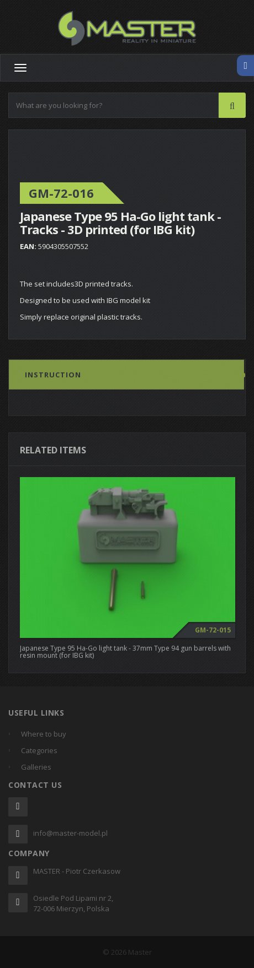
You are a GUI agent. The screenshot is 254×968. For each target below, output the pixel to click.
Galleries (36, 767)
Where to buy (43, 734)
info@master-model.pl (70, 833)
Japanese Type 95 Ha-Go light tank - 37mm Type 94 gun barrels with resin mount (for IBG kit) (125, 654)
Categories (39, 750)
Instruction (53, 377)
